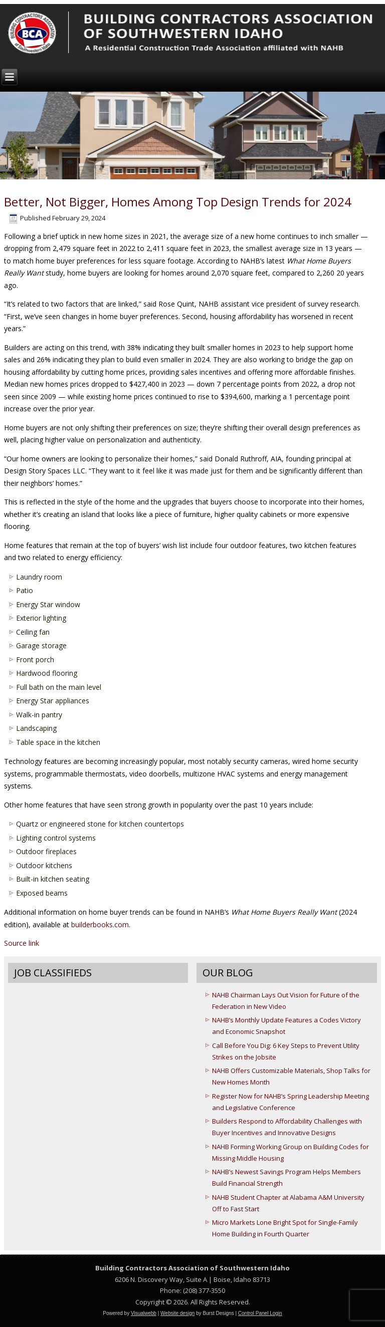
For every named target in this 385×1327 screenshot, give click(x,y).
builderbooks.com (100, 924)
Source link (21, 943)
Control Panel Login (260, 1313)
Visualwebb (143, 1313)
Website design (177, 1313)
